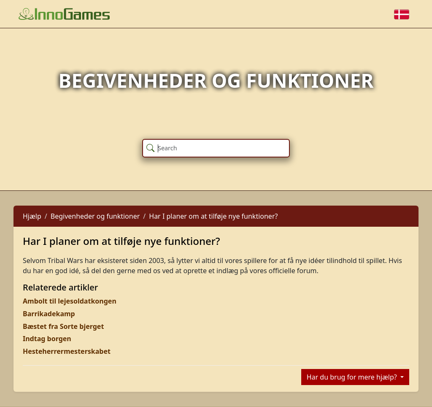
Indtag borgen (47, 338)
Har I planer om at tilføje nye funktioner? (213, 216)
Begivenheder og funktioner (95, 216)
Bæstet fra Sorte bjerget (63, 326)
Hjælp (32, 216)
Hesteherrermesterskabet (67, 351)
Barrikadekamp (49, 313)
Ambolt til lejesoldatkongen (69, 301)
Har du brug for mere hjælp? (353, 377)
